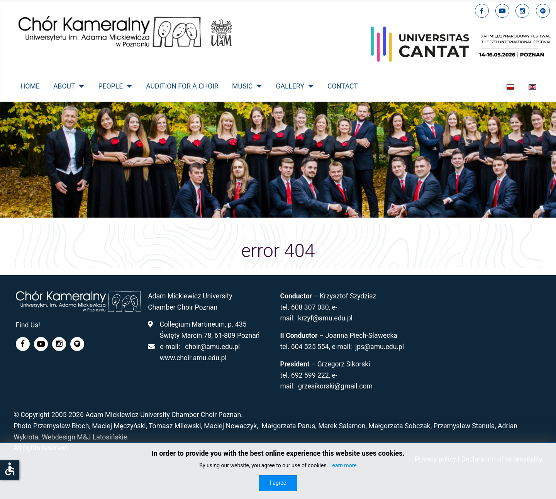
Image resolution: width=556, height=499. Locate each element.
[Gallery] (309, 86)
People (110, 86)
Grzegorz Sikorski (343, 364)
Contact (342, 86)
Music (242, 86)
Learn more (343, 465)
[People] (127, 86)
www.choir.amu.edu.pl (193, 358)
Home (30, 86)
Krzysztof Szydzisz (348, 296)
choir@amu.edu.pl (212, 347)
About (64, 86)
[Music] (258, 86)
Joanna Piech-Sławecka (361, 335)
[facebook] (482, 11)
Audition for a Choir (182, 86)
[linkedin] (522, 11)
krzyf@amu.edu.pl (325, 318)
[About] (80, 86)
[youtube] (502, 11)
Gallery (290, 86)
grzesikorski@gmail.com (335, 386)
